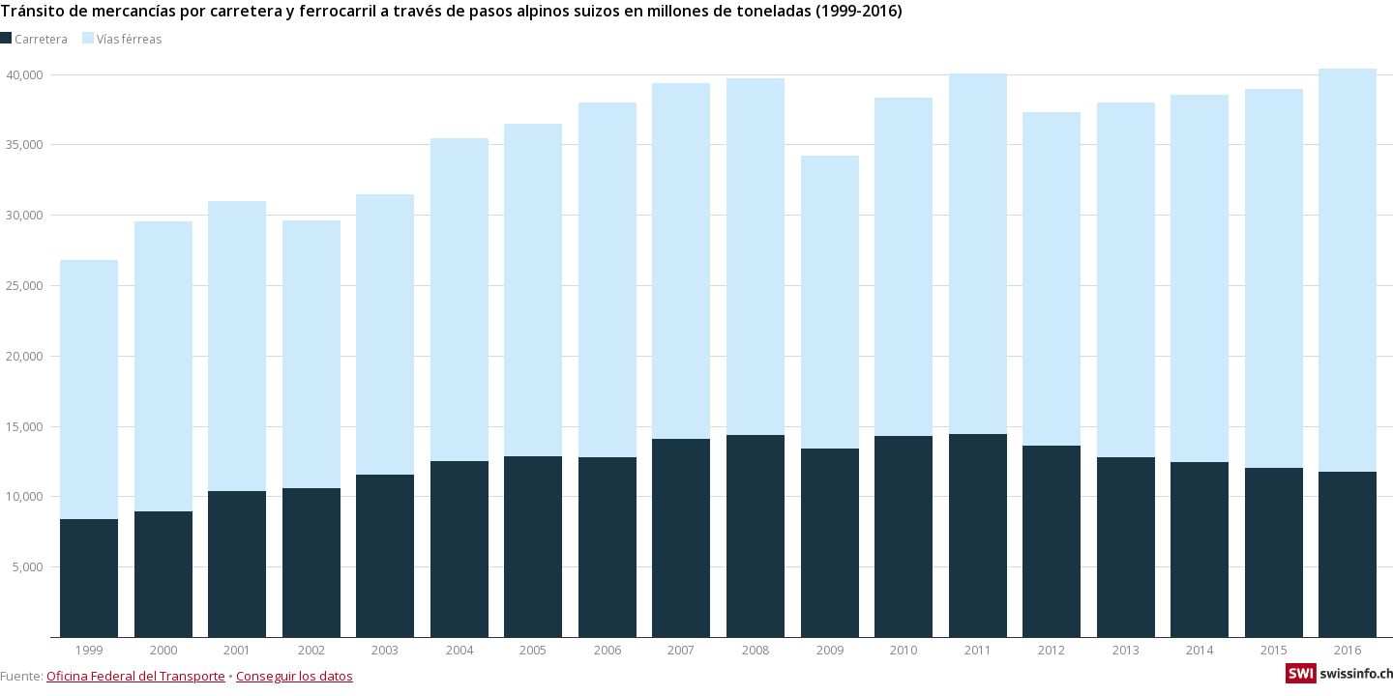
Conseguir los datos (294, 675)
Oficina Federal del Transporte (135, 675)
